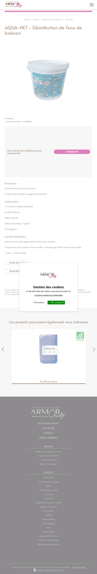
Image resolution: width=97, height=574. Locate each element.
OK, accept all (56, 302)
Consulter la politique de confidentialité (48, 295)
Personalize (39, 302)
